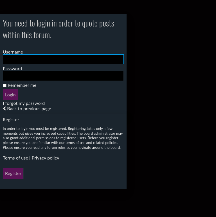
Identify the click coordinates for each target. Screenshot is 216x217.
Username (13, 51)
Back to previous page (29, 108)
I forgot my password (24, 103)
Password (12, 68)
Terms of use (15, 157)
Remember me (20, 85)
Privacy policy (45, 157)
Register (13, 173)
